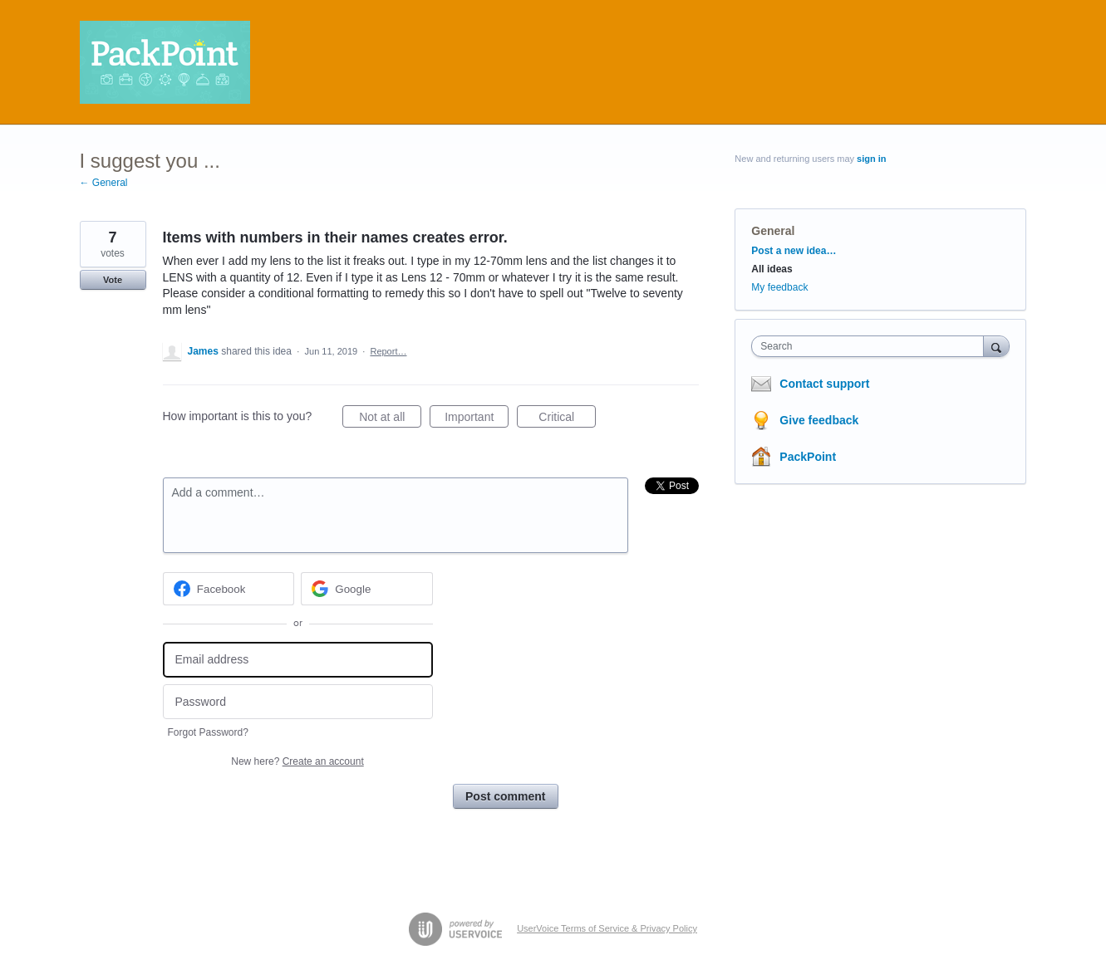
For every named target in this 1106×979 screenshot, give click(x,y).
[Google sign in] (367, 588)
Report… (388, 351)
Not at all (390, 419)
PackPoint (807, 456)
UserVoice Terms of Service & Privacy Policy (607, 928)
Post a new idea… (793, 251)
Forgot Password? (208, 732)
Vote (112, 280)
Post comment (505, 796)
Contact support (824, 383)
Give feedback (818, 420)
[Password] (298, 702)
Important (477, 419)
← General (104, 182)
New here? (297, 761)
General (772, 230)
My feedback (779, 287)
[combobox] (871, 346)
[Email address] (298, 660)
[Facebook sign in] (229, 588)
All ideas (771, 269)
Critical (567, 419)
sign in (871, 159)
